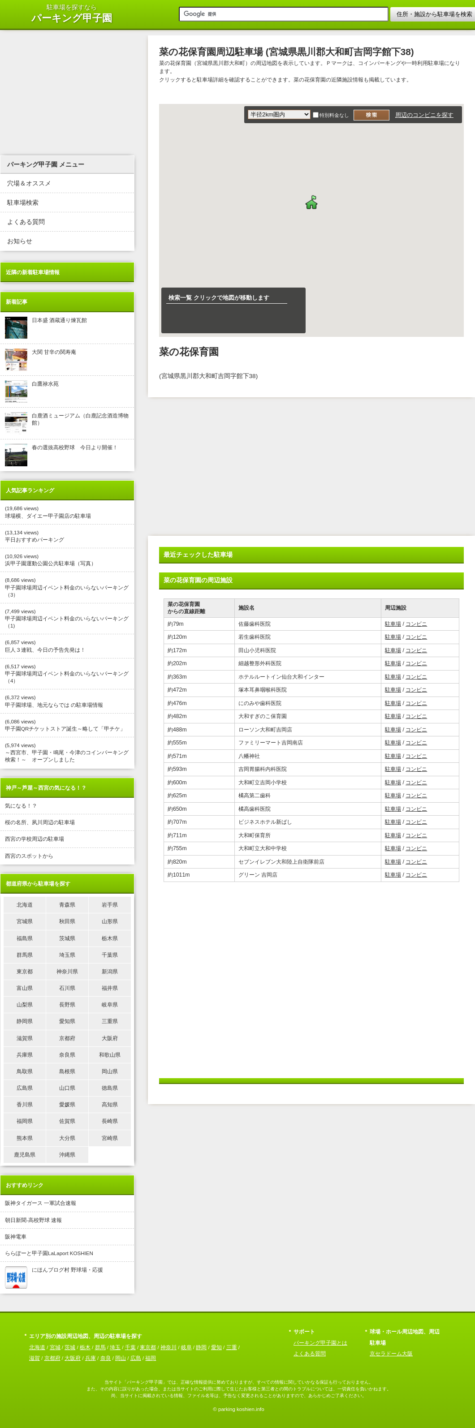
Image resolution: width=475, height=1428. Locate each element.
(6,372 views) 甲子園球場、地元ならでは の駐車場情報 (54, 701)
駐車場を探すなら (71, 14)
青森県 (67, 905)
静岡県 (25, 1021)
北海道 (25, 905)
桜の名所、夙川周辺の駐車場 (40, 822)
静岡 (201, 1347)
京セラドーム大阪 (391, 1353)
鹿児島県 (24, 1154)
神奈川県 (67, 971)
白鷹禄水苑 (32, 391)
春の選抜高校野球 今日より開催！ (61, 455)
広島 (135, 1358)
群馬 (100, 1347)
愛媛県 (67, 1104)
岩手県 (110, 905)
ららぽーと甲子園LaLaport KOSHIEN (49, 1253)
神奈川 (168, 1347)
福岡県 (25, 1121)
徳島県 (110, 1088)
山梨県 (25, 1004)
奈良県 (67, 1055)
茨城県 (67, 938)
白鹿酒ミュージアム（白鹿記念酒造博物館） (67, 423)
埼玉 (115, 1347)
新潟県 (110, 971)
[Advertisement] (246, 469)
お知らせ (19, 241)
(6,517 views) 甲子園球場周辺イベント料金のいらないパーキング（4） (67, 674)
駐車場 (393, 624)
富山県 (25, 988)
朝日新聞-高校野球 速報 (33, 1220)
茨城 (70, 1347)
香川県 (25, 1104)
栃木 (85, 1347)
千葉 (130, 1347)
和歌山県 (110, 1055)
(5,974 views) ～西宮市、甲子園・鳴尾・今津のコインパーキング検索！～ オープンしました (67, 752)
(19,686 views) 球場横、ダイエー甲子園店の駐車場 (48, 512)
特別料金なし (334, 115)
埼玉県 (67, 955)
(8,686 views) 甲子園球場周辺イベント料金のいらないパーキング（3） (67, 587)
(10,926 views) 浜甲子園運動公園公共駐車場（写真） (50, 560)
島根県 (67, 1071)
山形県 (110, 921)
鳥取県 (25, 1071)
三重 (231, 1347)
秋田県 (67, 921)
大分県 (67, 1138)
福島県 (25, 938)
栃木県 (110, 938)
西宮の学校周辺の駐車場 (34, 839)
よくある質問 (26, 222)
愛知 (216, 1347)
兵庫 (90, 1358)
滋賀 (34, 1358)
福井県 (110, 988)
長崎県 (110, 1121)
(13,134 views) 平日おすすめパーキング (34, 536)
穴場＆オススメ (29, 183)
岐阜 (186, 1347)
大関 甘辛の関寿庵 (40, 359)
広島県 (25, 1088)
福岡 (150, 1358)
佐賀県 (67, 1121)
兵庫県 (25, 1055)
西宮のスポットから (29, 856)
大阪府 (110, 1038)
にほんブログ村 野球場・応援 (54, 1277)
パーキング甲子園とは (320, 1343)
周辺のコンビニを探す (424, 115)
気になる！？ (21, 806)
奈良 (105, 1358)
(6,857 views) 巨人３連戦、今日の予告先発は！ (45, 646)
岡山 (120, 1358)
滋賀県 (25, 1038)
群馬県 (25, 955)
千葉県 (110, 955)
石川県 (67, 988)
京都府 (67, 1038)
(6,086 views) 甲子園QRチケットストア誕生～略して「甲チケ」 (65, 725)
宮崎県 (110, 1138)
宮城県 (25, 921)
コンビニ (416, 624)
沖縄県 (67, 1154)
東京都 (25, 971)
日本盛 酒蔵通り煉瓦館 (46, 328)
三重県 (110, 1021)
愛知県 (67, 1021)
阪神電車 (15, 1236)
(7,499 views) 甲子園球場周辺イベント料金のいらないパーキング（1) (67, 618)
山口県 (67, 1088)
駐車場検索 (23, 202)
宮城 (55, 1347)
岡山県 (110, 1071)
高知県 (110, 1104)
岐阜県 (110, 1004)
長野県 (67, 1004)
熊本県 (25, 1138)
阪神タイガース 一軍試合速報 (40, 1203)
